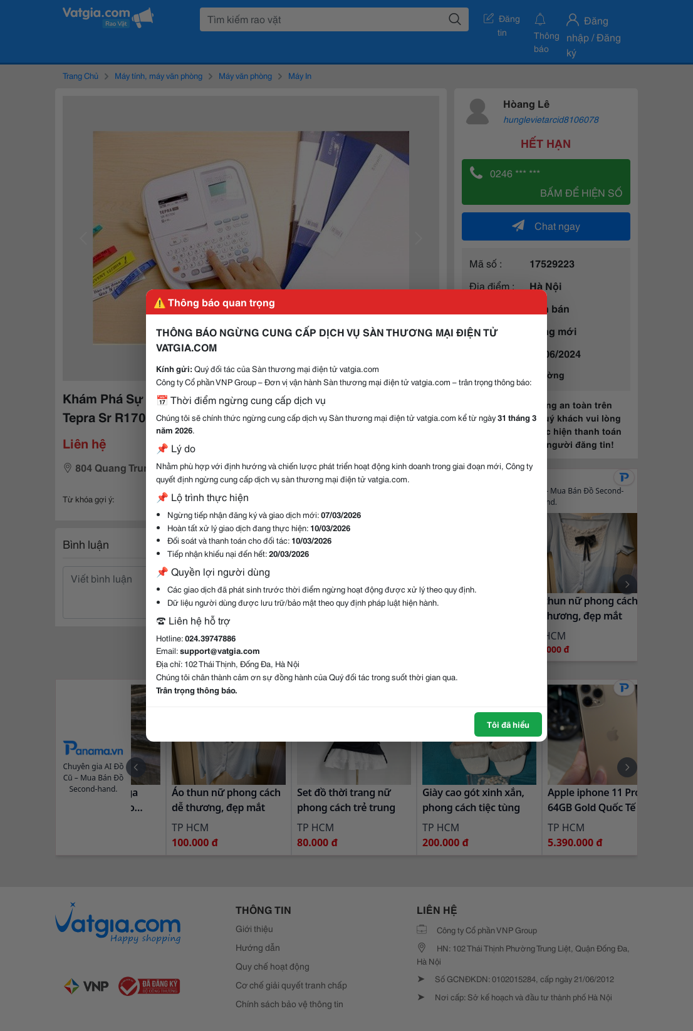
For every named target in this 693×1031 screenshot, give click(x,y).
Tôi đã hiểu (508, 724)
